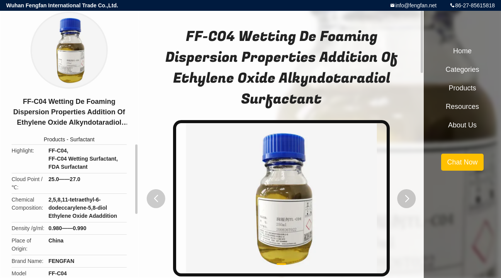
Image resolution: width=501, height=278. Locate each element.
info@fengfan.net (415, 5)
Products (54, 139)
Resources (462, 106)
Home (462, 51)
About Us (462, 125)
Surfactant (82, 139)
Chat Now (462, 162)
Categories (462, 69)
